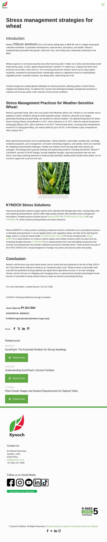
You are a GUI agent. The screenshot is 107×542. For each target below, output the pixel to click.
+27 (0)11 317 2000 (15, 463)
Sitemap (85, 526)
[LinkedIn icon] (55, 531)
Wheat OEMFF (54, 217)
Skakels (94, 526)
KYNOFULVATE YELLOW (75, 217)
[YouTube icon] (51, 531)
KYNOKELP (11, 219)
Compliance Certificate (70, 526)
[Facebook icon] (47, 531)
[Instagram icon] (59, 531)
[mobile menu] (102, 4)
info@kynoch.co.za (15, 460)
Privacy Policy (52, 526)
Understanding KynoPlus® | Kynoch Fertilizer (29, 370)
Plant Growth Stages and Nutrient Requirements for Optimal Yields (41, 391)
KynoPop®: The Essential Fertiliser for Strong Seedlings (35, 349)
